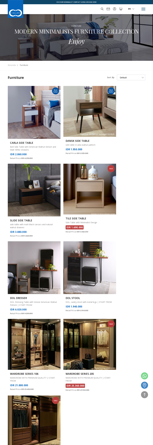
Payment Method (79, 437)
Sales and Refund (100, 397)
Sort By (110, 77)
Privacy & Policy (129, 397)
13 (66, 303)
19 (96, 303)
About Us (62, 396)
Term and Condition (131, 409)
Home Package (43, 437)
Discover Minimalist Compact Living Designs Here (76, 2)
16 (81, 303)
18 (91, 303)
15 (76, 303)
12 (61, 303)
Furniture (24, 65)
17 (86, 303)
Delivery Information (131, 405)
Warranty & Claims (130, 401)
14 (71, 303)
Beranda (12, 65)
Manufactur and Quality (103, 401)
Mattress (62, 392)
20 (102, 303)
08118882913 (138, 428)
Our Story (62, 400)
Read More (13, 337)
